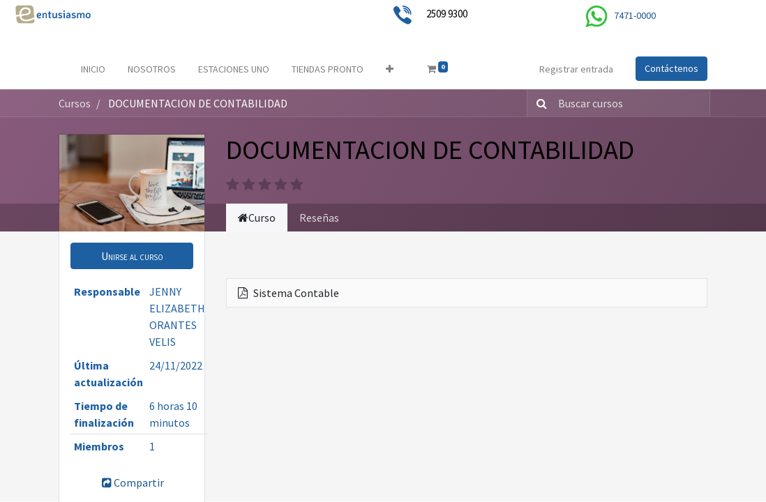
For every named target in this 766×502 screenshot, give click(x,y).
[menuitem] (93, 69)
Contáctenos (671, 68)
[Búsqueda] (538, 103)
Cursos (75, 103)
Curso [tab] (257, 218)
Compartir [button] (132, 482)
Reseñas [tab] (319, 218)
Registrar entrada (576, 69)
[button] (390, 69)
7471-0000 (635, 15)
